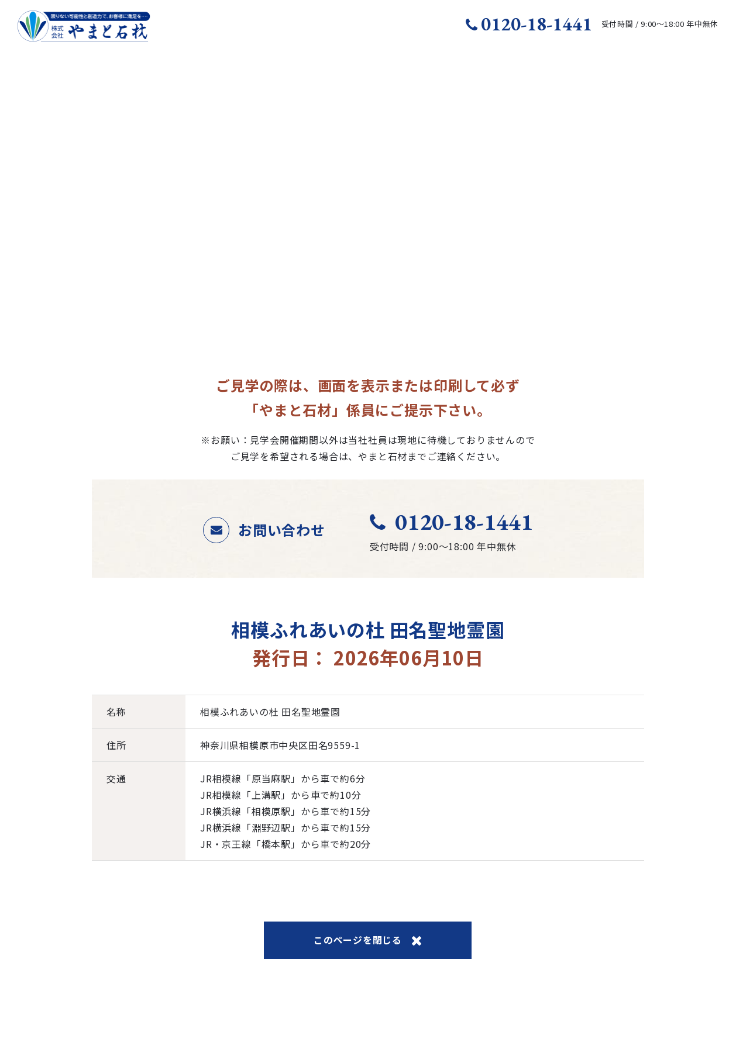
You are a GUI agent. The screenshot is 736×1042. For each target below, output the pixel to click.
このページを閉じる (368, 940)
